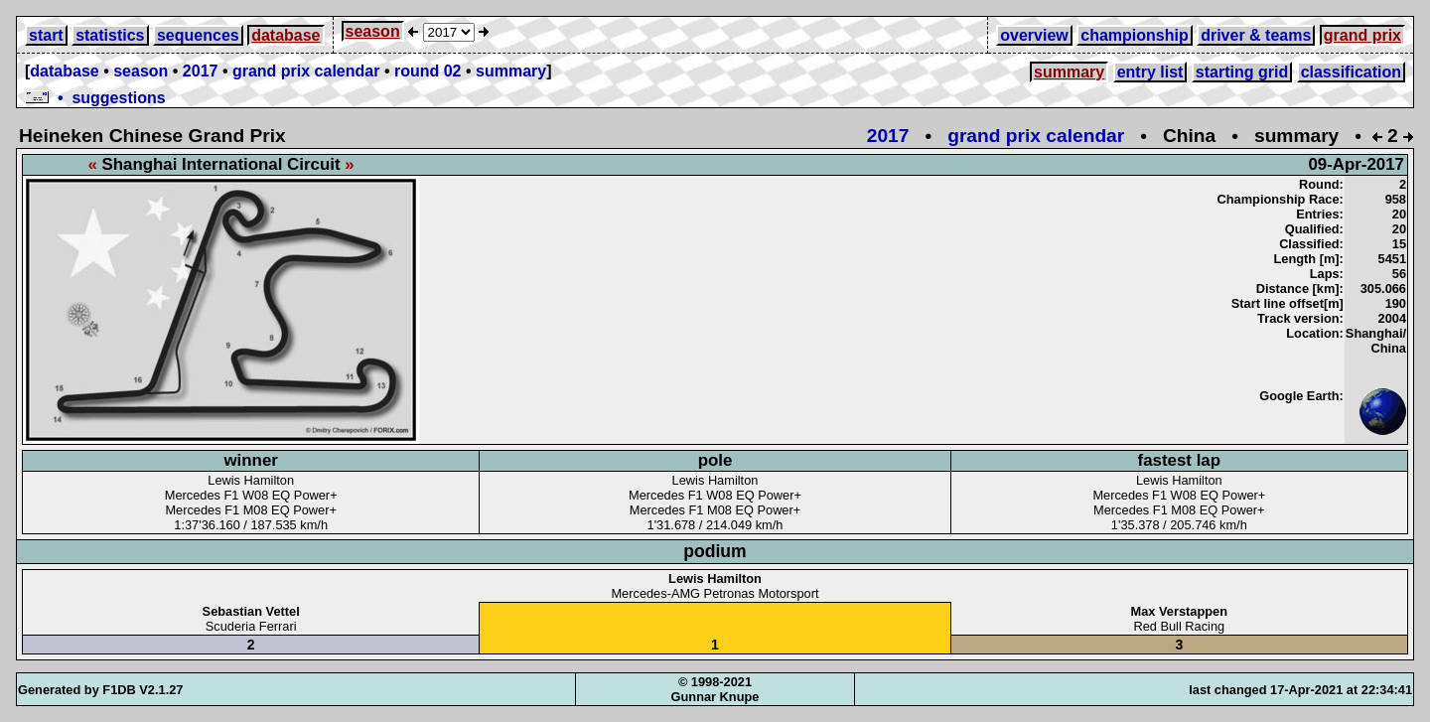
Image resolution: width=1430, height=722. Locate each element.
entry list (1150, 72)
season (373, 31)
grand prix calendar (306, 71)
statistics (109, 35)
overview (1034, 35)
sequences (198, 35)
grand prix (1362, 35)
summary (511, 71)
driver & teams (1256, 35)
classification (1351, 72)
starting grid (1242, 72)
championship (1134, 35)
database (285, 35)
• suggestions (95, 97)
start (46, 35)
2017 (200, 71)
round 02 (428, 71)
